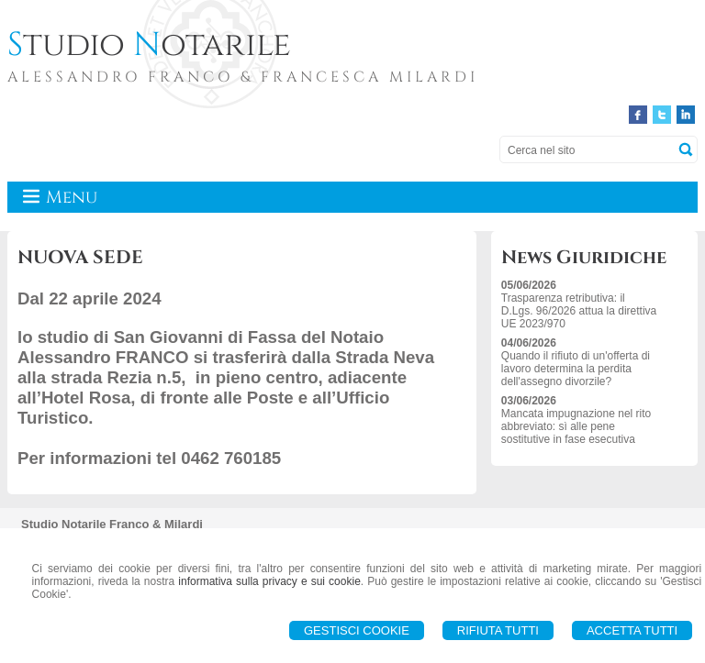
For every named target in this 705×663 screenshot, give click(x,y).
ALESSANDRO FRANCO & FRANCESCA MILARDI (242, 77)
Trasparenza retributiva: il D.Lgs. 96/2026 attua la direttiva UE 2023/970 (578, 311)
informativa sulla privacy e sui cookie (269, 581)
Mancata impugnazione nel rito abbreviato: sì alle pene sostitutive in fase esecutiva (576, 426)
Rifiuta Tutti (498, 630)
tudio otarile (149, 45)
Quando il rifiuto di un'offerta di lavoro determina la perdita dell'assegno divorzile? (575, 368)
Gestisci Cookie (356, 630)
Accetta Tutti (632, 630)
